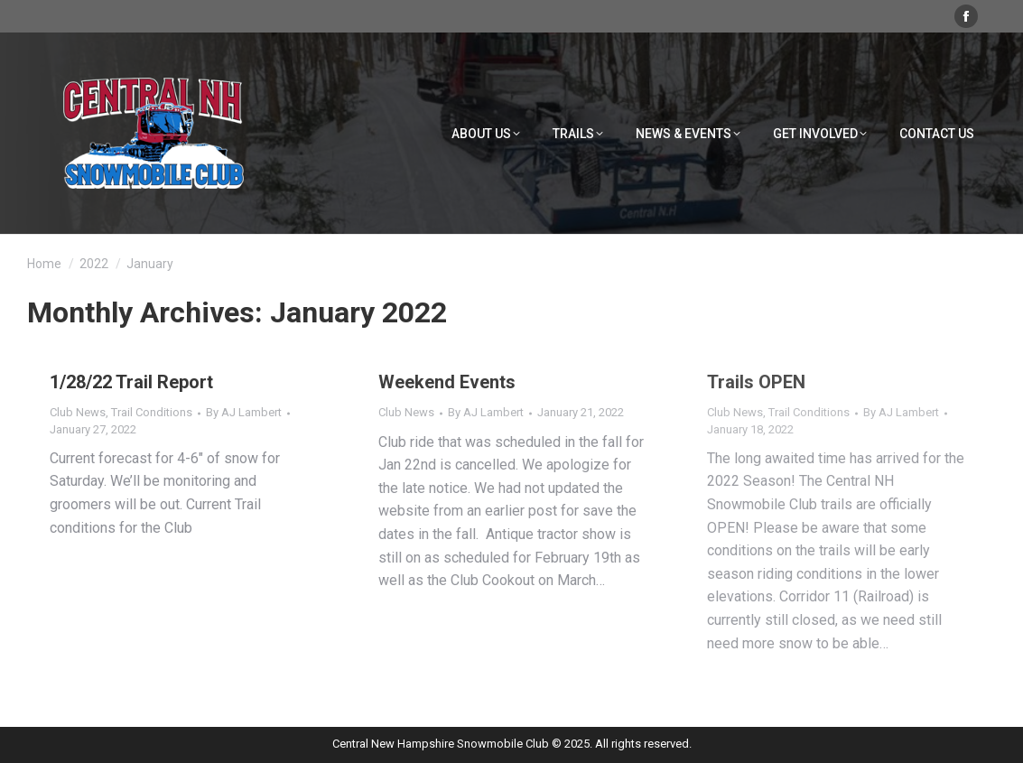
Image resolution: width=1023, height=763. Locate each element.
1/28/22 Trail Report (131, 382)
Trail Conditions (151, 412)
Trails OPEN (756, 382)
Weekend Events (447, 382)
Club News (78, 412)
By (244, 412)
